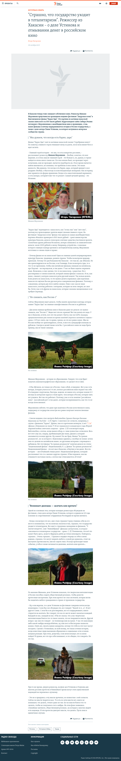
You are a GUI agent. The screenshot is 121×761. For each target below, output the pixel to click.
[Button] (75, 51)
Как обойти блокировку (39, 745)
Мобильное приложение (10, 742)
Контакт (4, 753)
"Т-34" (89, 424)
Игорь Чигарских (34, 41)
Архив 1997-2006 (7, 749)
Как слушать (35, 742)
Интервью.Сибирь (36, 10)
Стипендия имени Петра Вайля (12, 745)
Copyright (34, 753)
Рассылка (34, 749)
